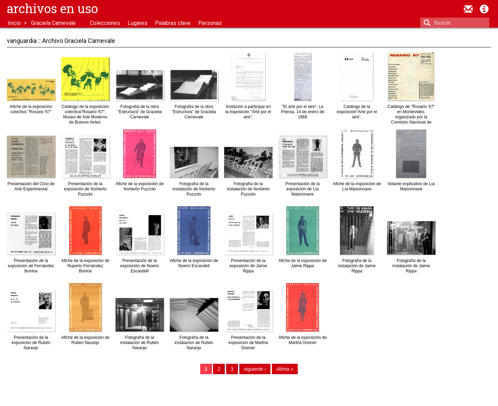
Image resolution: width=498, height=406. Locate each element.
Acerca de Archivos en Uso (484, 9)
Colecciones (105, 23)
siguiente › (255, 370)
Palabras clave (173, 23)
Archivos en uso (52, 8)
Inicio (14, 23)
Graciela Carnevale (53, 23)
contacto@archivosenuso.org (468, 9)
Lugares (137, 23)
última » (284, 370)
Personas (210, 23)
